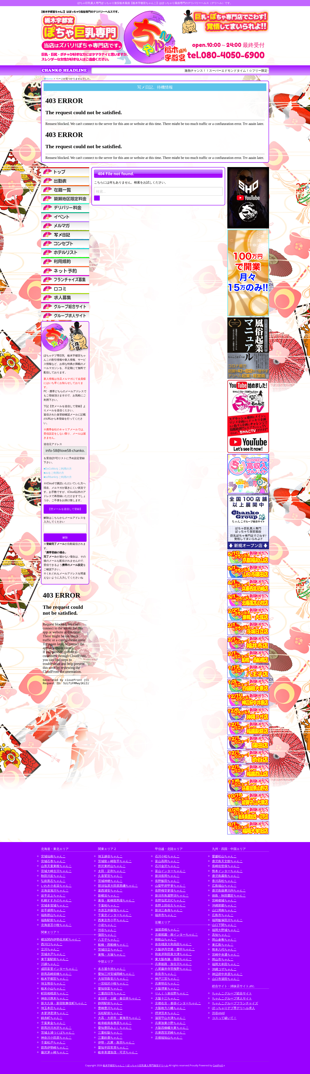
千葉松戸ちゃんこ (53, 1042)
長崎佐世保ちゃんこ (226, 866)
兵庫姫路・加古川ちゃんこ (173, 964)
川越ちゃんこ (50, 964)
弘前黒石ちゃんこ (53, 881)
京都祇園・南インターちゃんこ (176, 934)
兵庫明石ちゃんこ (167, 983)
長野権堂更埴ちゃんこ (170, 890)
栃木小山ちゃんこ (53, 988)
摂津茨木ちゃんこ (167, 1013)
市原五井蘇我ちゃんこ (113, 910)
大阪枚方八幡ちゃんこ (170, 1008)
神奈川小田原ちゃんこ (56, 1037)
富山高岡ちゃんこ (167, 861)
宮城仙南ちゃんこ (53, 856)
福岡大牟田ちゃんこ (226, 964)
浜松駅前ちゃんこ (110, 1013)
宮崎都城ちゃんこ (224, 900)
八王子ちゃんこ (108, 939)
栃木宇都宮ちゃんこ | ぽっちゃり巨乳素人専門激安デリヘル (135, 1065)
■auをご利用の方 (54, 473)
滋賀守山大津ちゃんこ (170, 1018)
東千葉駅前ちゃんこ (55, 959)
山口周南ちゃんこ (224, 910)
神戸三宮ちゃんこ (167, 978)
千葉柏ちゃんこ (108, 905)
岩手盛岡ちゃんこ (53, 910)
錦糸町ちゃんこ (51, 1018)
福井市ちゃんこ (165, 915)
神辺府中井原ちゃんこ (227, 974)
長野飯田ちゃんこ (167, 881)
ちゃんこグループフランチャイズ (235, 1003)
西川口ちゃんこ (51, 944)
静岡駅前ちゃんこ (110, 1003)
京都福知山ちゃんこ (169, 1037)
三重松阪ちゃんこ (110, 1032)
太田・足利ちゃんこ (112, 871)
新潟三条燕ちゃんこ (169, 910)
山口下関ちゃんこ (224, 925)
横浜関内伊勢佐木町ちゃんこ (61, 939)
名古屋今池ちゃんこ (112, 969)
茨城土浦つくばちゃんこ (58, 1032)
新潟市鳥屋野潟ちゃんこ (172, 895)
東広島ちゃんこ (222, 944)
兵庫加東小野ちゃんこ (170, 1023)
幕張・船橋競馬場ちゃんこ (116, 900)
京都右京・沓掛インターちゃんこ (178, 1003)
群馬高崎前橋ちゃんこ (56, 974)
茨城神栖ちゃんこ (110, 881)
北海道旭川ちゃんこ (55, 890)
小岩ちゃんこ (107, 925)
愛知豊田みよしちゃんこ (115, 1028)
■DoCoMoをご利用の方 (58, 468)
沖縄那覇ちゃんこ (224, 905)
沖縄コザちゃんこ (224, 969)
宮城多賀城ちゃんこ (55, 905)
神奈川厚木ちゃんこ (55, 998)
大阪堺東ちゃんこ (167, 988)
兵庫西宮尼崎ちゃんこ (170, 1032)
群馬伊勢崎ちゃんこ (55, 1047)
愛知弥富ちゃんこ (110, 988)
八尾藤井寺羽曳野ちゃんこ (173, 969)
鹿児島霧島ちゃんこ (226, 876)
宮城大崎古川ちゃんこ (56, 871)
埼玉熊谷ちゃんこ (53, 983)
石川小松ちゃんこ (167, 856)
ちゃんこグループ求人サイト (232, 998)
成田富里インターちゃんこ (59, 969)
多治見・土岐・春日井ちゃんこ (119, 998)
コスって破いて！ (224, 1018)
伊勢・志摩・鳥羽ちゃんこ (116, 1042)
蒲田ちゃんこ (107, 935)
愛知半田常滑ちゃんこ (113, 1047)
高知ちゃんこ (221, 935)
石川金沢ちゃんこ (167, 866)
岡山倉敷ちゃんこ (224, 939)
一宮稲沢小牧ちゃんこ (113, 983)
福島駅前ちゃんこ (53, 920)
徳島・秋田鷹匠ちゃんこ (229, 895)
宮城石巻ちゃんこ (53, 861)
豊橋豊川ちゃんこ (110, 1008)
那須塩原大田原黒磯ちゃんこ (118, 885)
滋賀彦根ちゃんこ (167, 929)
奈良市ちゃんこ (165, 974)
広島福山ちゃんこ (224, 885)
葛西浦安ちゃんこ (110, 890)
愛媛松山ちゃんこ (224, 856)
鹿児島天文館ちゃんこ (227, 861)
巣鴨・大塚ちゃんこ (112, 954)
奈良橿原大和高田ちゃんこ (173, 944)
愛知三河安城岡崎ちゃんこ (116, 974)
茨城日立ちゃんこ (110, 949)
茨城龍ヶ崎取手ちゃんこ (115, 861)
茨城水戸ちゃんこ (53, 954)
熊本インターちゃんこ (227, 871)
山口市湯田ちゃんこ (226, 979)
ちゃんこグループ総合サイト (232, 993)
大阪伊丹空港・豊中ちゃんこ (175, 949)
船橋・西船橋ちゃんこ (113, 944)
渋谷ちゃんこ (107, 930)
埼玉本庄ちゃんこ (53, 1008)
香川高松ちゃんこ (224, 881)
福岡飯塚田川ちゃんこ (227, 920)
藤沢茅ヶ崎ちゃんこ (55, 1052)
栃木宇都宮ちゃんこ (55, 978)
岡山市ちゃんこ (222, 959)
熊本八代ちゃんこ (224, 949)
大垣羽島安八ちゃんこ (113, 978)
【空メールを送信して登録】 (65, 509)
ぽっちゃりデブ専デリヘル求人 (233, 1008)
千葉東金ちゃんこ (53, 1023)
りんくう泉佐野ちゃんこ (172, 993)
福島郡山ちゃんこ (53, 915)
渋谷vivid (218, 1013)
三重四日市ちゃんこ (112, 993)
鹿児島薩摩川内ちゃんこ (229, 890)
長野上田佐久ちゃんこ (170, 905)
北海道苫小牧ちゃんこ (56, 925)
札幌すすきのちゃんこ (56, 900)
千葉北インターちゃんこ (115, 915)
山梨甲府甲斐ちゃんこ (170, 885)
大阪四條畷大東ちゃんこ (172, 1028)
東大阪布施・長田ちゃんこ (173, 959)
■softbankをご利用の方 (58, 477)
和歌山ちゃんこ (165, 939)
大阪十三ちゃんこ (167, 998)
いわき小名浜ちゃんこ (56, 885)
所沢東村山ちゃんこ (112, 866)
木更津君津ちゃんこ (55, 1013)
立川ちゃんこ (50, 949)
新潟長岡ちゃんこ (167, 876)
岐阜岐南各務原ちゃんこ (115, 1023)
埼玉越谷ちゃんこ (110, 856)
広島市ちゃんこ (222, 915)
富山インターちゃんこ (170, 871)
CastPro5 (218, 1065)
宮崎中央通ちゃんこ (226, 954)
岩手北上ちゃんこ (53, 895)
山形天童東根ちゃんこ (56, 866)
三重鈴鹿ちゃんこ (110, 1037)
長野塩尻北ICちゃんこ (170, 900)
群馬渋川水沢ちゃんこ (56, 1028)
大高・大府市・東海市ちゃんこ (119, 1018)
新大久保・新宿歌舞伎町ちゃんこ (64, 1003)
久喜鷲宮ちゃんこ (110, 876)
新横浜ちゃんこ (108, 895)
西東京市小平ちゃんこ (113, 920)
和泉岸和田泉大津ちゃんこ (173, 954)
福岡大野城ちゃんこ (226, 930)
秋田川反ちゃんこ (53, 876)
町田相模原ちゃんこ (55, 993)
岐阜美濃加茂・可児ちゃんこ (118, 1052)
